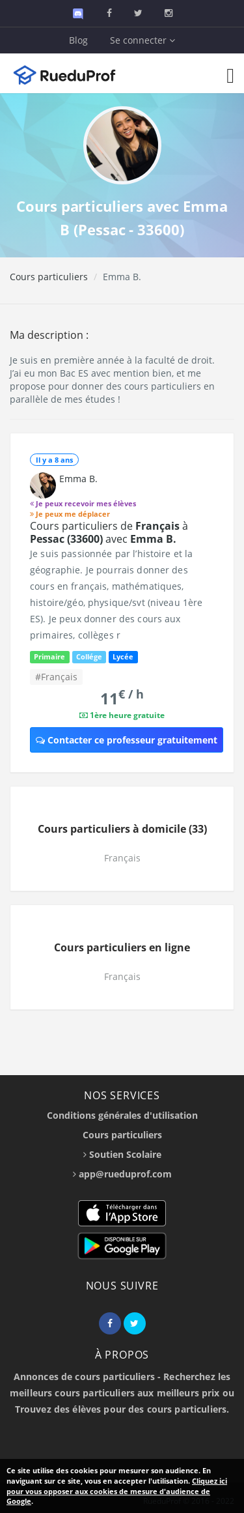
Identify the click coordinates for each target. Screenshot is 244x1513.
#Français (56, 676)
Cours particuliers (49, 276)
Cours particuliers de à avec (109, 532)
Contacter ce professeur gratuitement (126, 740)
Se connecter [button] (142, 40)
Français (122, 858)
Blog (78, 40)
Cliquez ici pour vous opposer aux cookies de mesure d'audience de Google (117, 1491)
